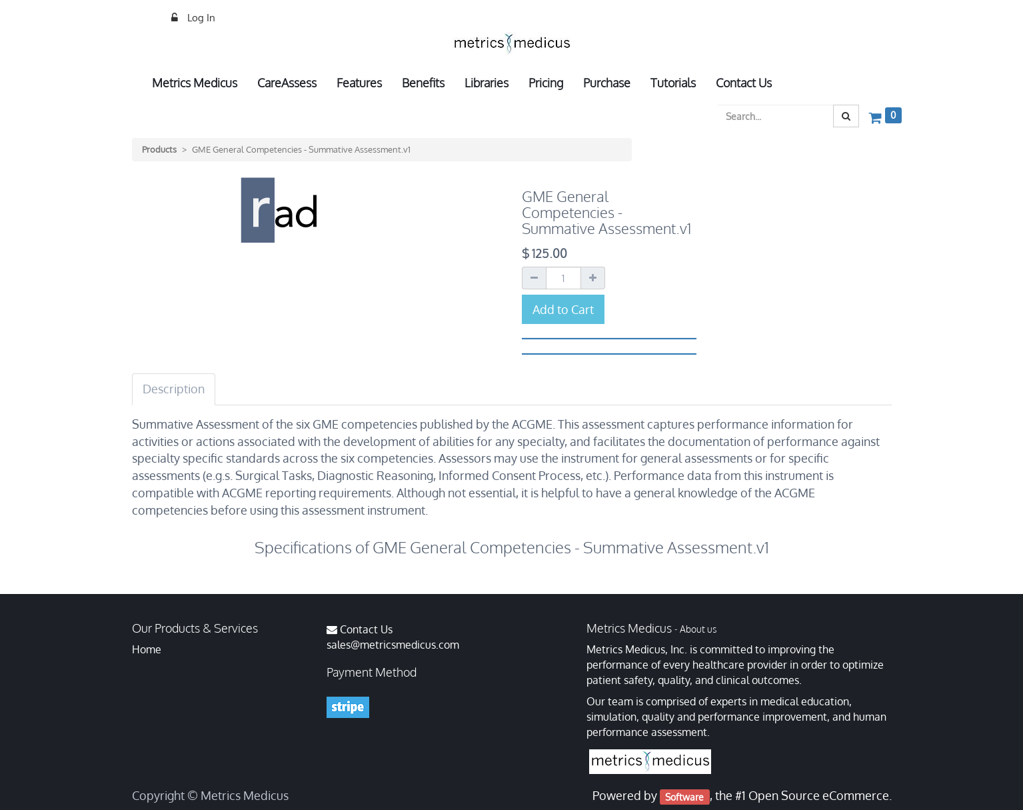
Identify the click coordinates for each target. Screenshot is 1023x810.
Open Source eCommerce (818, 795)
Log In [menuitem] (200, 17)
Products (159, 149)
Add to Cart (563, 309)
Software (684, 796)
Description (174, 388)
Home (146, 649)
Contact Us (366, 629)
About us (698, 629)
